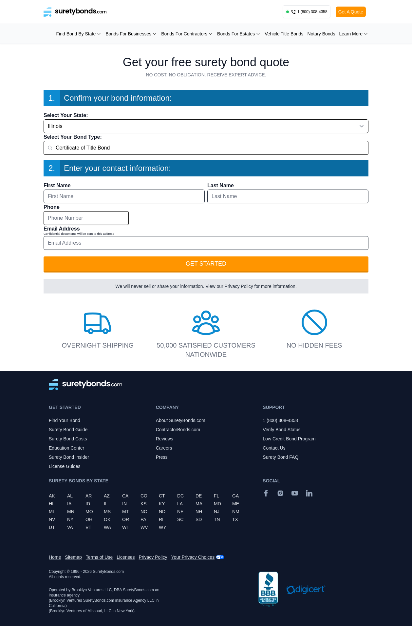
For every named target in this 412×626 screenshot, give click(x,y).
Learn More (353, 33)
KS (143, 503)
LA (180, 503)
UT (52, 527)
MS (107, 511)
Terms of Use (99, 557)
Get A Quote (350, 11)
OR (125, 519)
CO (143, 495)
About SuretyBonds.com (180, 420)
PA (143, 519)
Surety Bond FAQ (280, 457)
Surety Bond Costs (68, 438)
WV (144, 527)
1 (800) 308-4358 (280, 420)
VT (88, 527)
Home (55, 557)
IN (124, 503)
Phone (52, 207)
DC (180, 495)
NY (70, 519)
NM (235, 511)
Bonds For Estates (239, 33)
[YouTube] (294, 493)
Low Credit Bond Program (289, 438)
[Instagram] (280, 493)
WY (162, 527)
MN (70, 511)
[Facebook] (266, 493)
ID (87, 503)
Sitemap (73, 557)
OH (88, 519)
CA (125, 495)
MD (217, 503)
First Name (57, 185)
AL (70, 495)
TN (217, 519)
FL (216, 495)
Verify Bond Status (281, 429)
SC (180, 519)
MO (89, 511)
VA (70, 527)
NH (199, 511)
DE (199, 495)
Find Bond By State (79, 33)
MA (199, 503)
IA (69, 503)
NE (180, 511)
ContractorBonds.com (178, 429)
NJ (216, 511)
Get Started (206, 263)
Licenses (126, 557)
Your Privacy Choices (193, 557)
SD (199, 519)
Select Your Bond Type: (73, 137)
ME (235, 503)
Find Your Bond (64, 420)
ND (162, 511)
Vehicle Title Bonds (284, 33)
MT (125, 511)
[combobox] (206, 148)
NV (52, 519)
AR (88, 495)
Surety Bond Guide (68, 429)
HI (51, 503)
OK (107, 519)
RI (161, 519)
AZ (107, 495)
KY (162, 503)
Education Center (66, 448)
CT (162, 495)
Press (162, 457)
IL (106, 503)
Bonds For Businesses (131, 33)
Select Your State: (66, 115)
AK (52, 495)
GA (235, 495)
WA (107, 527)
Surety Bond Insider (69, 457)
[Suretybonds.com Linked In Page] (309, 493)
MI (51, 511)
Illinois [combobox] (55, 126)
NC (143, 511)
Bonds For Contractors (187, 33)
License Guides (65, 466)
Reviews (164, 438)
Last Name (220, 185)
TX (235, 519)
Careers (164, 448)
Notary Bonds (321, 33)
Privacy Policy (239, 286)
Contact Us (274, 448)
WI (125, 527)
